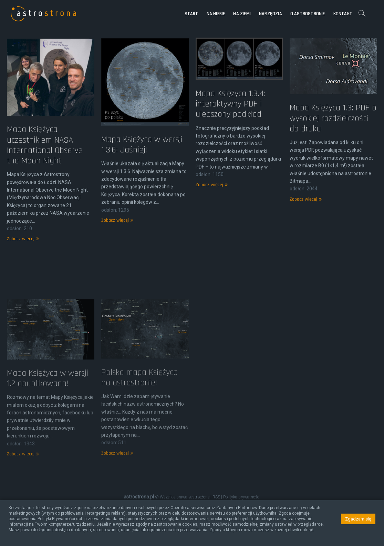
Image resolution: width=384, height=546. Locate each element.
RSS (216, 497)
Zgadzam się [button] (358, 519)
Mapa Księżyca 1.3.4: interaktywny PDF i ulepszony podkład (231, 112)
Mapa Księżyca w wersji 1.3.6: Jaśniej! (142, 155)
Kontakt (342, 14)
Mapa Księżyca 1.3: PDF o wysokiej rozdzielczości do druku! (333, 127)
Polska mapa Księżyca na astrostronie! (139, 415)
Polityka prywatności (241, 497)
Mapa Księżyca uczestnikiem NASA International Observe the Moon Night (45, 156)
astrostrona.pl (139, 496)
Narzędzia (270, 14)
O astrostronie (307, 14)
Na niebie (216, 14)
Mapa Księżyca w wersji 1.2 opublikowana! (47, 416)
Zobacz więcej (22, 251)
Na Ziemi (242, 14)
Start (191, 14)
